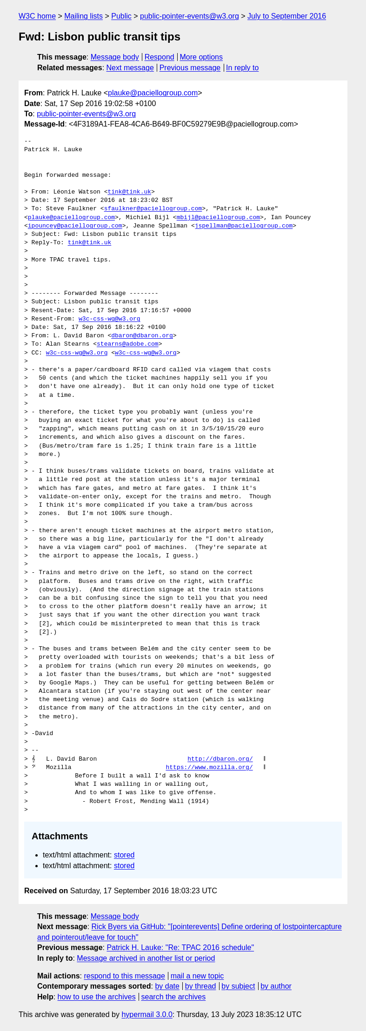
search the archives (173, 997)
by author (276, 986)
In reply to (242, 68)
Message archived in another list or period (146, 958)
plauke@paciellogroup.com (153, 93)
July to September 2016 (286, 16)
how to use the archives (97, 997)
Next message (130, 68)
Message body (115, 57)
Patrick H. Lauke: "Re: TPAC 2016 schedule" (180, 947)
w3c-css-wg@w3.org (109, 319)
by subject (238, 986)
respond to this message (124, 976)
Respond (159, 57)
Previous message (190, 68)
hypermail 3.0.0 (146, 1014)
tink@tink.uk (129, 192)
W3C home (37, 16)
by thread (200, 986)
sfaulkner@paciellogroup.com (153, 209)
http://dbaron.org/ (220, 759)
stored (124, 855)
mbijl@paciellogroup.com (218, 218)
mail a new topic (197, 976)
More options (201, 57)
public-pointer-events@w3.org (189, 16)
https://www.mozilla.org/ (209, 767)
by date (167, 986)
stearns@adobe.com (128, 344)
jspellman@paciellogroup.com (244, 226)
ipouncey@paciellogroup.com (75, 226)
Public (121, 16)
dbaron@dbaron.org (142, 336)
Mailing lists (83, 16)
